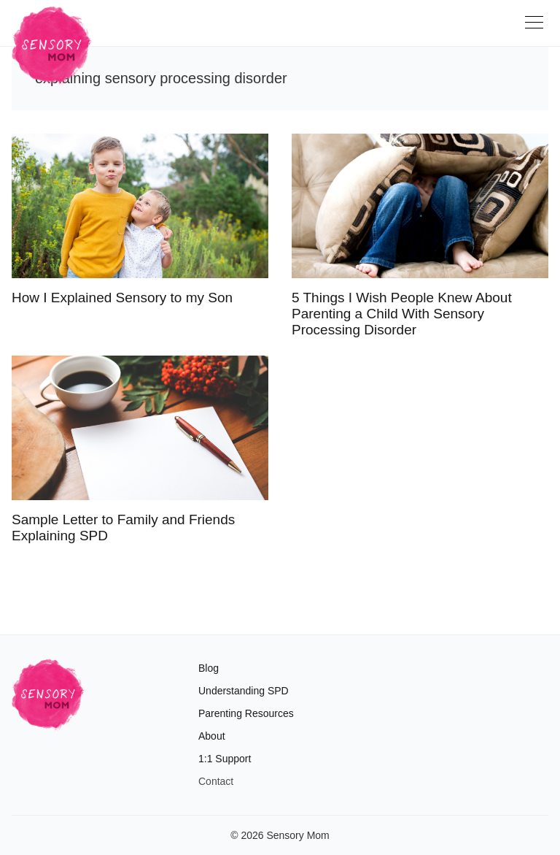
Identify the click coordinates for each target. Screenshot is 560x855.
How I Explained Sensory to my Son (122, 297)
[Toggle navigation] (536, 27)
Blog (208, 668)
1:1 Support (224, 758)
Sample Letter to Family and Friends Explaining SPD (123, 527)
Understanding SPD (243, 691)
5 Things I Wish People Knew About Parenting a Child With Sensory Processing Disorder (402, 313)
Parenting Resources (246, 713)
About (211, 736)
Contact (215, 781)
